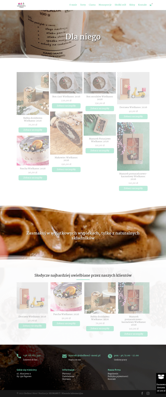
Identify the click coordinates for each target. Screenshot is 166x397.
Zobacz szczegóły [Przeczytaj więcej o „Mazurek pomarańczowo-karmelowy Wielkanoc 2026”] (133, 188)
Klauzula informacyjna (72, 393)
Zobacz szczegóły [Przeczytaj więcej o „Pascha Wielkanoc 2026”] (32, 178)
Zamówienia (68, 376)
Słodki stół (120, 5)
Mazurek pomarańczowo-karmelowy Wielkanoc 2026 (133, 176)
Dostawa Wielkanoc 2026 (133, 107)
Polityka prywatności (118, 376)
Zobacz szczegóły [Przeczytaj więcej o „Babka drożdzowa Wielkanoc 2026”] (32, 130)
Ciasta (92, 5)
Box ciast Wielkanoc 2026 (66, 97)
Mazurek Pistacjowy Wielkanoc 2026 (100, 140)
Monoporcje (105, 5)
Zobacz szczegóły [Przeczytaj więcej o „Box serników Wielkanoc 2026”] (99, 108)
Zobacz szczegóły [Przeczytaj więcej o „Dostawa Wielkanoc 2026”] (133, 116)
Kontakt (142, 5)
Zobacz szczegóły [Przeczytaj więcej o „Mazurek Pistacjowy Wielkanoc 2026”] (99, 151)
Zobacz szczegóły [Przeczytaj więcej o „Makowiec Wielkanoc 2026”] (66, 169)
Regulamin (113, 373)
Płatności (66, 373)
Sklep (132, 5)
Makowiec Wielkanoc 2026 (66, 159)
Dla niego (83, 37)
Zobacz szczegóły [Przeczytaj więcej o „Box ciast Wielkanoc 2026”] (66, 106)
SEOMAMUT (54, 393)
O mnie (73, 5)
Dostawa (66, 379)
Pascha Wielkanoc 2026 (33, 169)
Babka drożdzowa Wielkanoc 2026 (32, 119)
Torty (83, 5)
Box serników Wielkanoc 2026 (99, 98)
